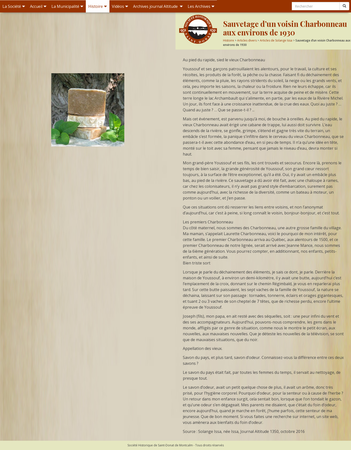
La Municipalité (67, 6)
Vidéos (120, 6)
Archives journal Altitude (158, 6)
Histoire (97, 6)
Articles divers (247, 40)
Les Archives (201, 6)
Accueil (38, 6)
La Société (13, 6)
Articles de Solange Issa (276, 40)
